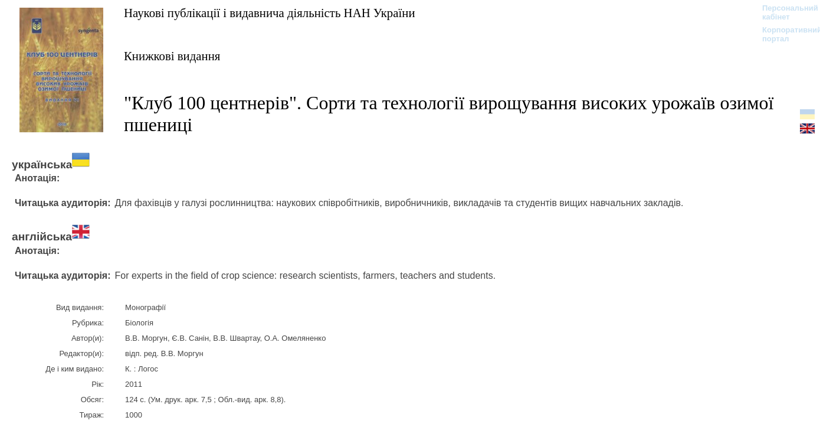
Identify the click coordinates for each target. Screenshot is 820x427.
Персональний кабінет (784, 12)
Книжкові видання (172, 56)
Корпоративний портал (784, 34)
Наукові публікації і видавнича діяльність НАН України (269, 12)
